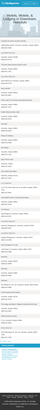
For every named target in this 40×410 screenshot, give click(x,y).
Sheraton (4, 124)
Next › (5, 341)
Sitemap (20, 397)
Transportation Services (9, 357)
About (8, 397)
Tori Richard (5, 209)
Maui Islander (5, 88)
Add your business (8, 395)
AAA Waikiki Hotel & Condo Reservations (15, 197)
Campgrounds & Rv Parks (10, 356)
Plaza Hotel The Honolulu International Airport (16, 100)
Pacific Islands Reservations (10, 292)
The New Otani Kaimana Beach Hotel (13, 65)
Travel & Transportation (9, 349)
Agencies (31, 395)
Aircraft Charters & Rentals (10, 351)
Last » (9, 341)
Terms (31, 397)
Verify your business (21, 395)
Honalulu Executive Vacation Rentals (13, 41)
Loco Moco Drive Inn (8, 53)
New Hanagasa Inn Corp (9, 245)
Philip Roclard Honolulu (9, 316)
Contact (14, 397)
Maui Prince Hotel (7, 159)
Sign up (26, 3)
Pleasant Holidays (7, 136)
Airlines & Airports (7, 354)
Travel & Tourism (7, 359)
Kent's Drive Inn (6, 328)
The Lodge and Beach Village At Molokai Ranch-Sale (19, 304)
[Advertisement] (16, 376)
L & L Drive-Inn (6, 183)
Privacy (26, 397)
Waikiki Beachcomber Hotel (10, 112)
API (36, 395)
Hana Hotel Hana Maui (9, 171)
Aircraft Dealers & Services (10, 352)
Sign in (34, 3)
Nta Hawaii (4, 147)
